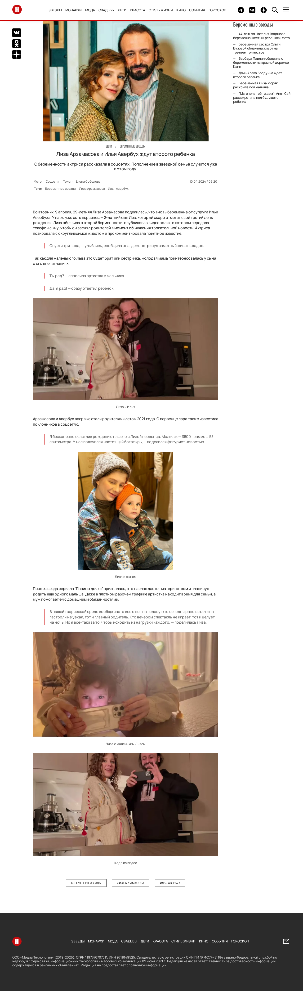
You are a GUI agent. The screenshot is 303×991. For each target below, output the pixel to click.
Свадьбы (106, 10)
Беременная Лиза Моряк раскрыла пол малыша (255, 85)
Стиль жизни (161, 10)
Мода (90, 10)
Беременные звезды (60, 188)
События (197, 10)
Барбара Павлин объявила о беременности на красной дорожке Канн (261, 62)
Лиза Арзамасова (92, 188)
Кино (181, 10)
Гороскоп (217, 10)
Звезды (55, 10)
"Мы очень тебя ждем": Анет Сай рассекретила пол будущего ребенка (261, 97)
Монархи (73, 10)
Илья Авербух (118, 188)
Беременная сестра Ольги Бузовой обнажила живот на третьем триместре (257, 48)
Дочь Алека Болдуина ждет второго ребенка (257, 75)
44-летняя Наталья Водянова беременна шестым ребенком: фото (261, 36)
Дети (122, 10)
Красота (137, 10)
